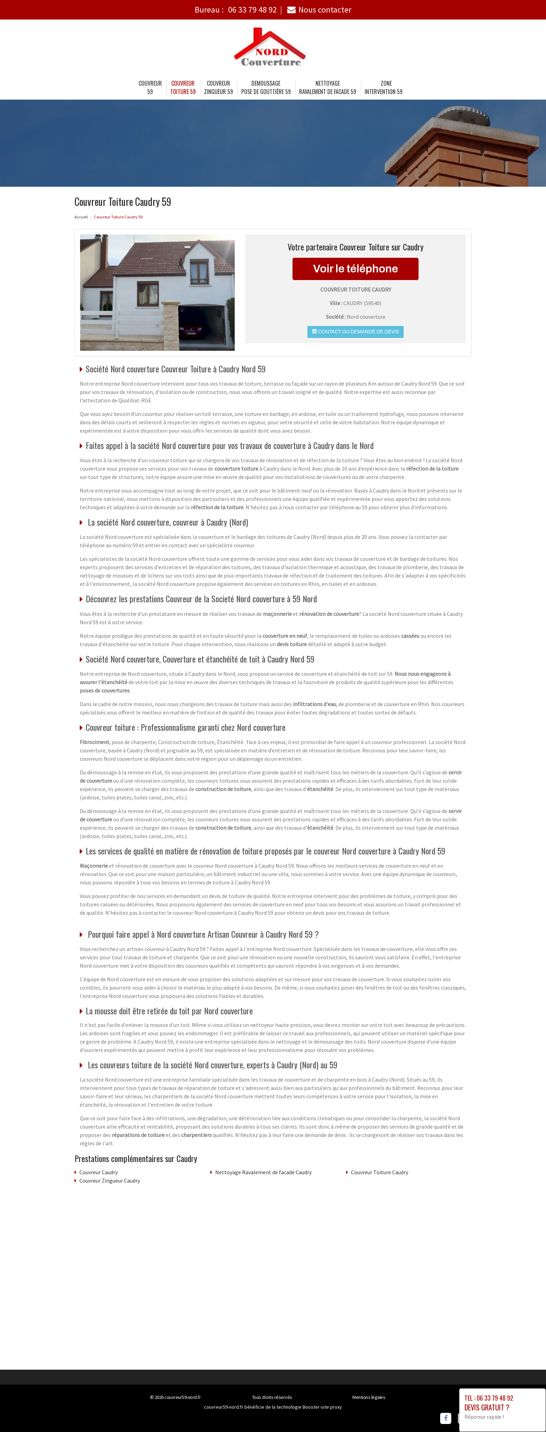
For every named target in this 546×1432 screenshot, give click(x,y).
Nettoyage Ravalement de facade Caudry (263, 1172)
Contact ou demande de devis (355, 331)
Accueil (81, 216)
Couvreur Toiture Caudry (379, 1172)
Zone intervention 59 (384, 87)
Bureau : (236, 9)
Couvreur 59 (150, 87)
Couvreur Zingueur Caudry (109, 1180)
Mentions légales (368, 1397)
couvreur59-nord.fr (182, 1397)
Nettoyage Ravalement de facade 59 (327, 87)
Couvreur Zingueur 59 (218, 87)
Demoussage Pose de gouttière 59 (266, 87)
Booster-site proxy (322, 1407)
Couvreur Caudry (98, 1172)
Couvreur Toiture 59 (183, 87)
